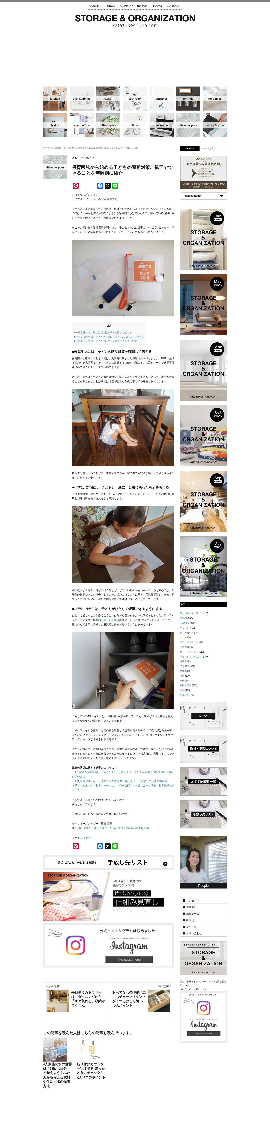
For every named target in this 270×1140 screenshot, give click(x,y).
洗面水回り (135, 99)
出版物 (190, 920)
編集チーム (192, 913)
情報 (162, 125)
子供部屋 (188, 99)
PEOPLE (184, 623)
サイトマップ (87, 1117)
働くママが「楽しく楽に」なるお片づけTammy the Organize (115, 828)
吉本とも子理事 (110, 619)
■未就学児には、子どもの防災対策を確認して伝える (103, 332)
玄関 (162, 99)
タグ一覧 (191, 926)
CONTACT (173, 5)
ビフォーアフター (215, 125)
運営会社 (191, 907)
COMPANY (126, 5)
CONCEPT (95, 5)
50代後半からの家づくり (192, 613)
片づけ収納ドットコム (135, 21)
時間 (135, 125)
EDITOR (142, 5)
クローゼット (108, 99)
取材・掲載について (146, 1117)
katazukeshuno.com (135, 1132)
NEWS (111, 5)
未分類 (183, 680)
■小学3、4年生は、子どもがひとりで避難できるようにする (106, 341)
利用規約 (185, 1117)
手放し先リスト (107, 1117)
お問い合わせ (194, 933)
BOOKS (157, 5)
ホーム (46, 147)
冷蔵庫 (55, 125)
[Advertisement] (135, 55)
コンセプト (192, 900)
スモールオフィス (82, 125)
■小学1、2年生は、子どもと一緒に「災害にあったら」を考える (109, 336)
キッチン (55, 99)
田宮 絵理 (85, 837)
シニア (215, 99)
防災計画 (188, 125)
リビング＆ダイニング (82, 99)
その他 (108, 125)
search (190, 148)
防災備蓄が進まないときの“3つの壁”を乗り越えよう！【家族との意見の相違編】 (122, 781)
